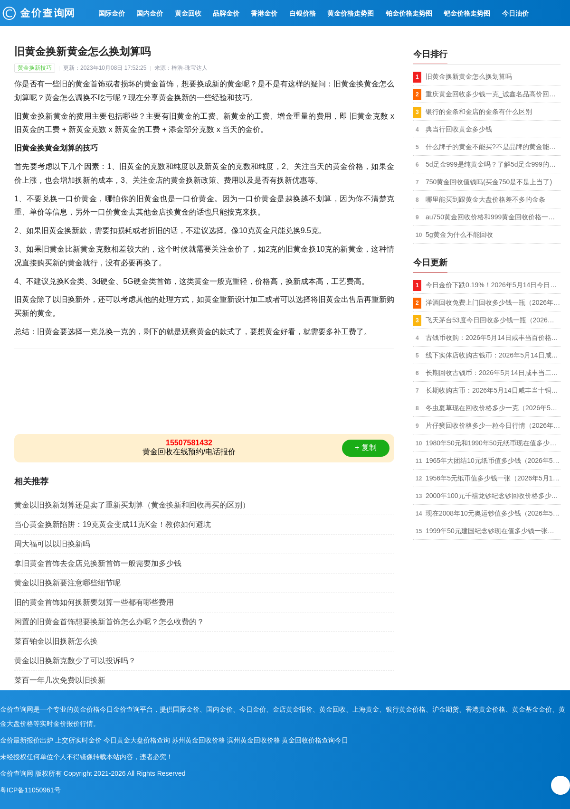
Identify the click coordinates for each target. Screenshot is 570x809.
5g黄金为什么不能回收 (459, 234)
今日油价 (515, 13)
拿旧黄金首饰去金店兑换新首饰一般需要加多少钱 (97, 563)
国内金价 (149, 13)
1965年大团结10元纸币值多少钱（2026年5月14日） (493, 460)
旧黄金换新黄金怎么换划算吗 (469, 76)
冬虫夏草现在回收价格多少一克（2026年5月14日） (493, 408)
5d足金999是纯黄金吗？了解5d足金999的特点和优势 (493, 164)
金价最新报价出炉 (26, 740)
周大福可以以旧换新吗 (52, 544)
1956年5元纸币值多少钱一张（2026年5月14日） (493, 478)
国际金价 (111, 13)
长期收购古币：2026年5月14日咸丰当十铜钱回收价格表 (493, 390)
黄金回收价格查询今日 (315, 740)
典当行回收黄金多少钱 (459, 129)
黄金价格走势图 (350, 13)
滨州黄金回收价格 (253, 740)
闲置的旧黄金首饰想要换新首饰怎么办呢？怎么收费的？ (109, 622)
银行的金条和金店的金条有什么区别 (479, 111)
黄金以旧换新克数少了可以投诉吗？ (75, 661)
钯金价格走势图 (467, 13)
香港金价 (264, 13)
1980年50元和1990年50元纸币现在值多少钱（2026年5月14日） (493, 443)
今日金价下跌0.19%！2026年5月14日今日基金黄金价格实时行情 (493, 285)
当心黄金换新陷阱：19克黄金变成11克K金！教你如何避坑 (112, 524)
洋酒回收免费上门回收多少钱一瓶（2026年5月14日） (493, 302)
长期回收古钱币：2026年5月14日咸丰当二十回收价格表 (493, 372)
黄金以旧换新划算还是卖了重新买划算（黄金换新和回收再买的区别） (132, 505)
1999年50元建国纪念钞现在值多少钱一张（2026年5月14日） (493, 531)
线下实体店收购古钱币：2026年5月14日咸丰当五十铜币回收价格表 (493, 355)
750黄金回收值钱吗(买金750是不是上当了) (489, 182)
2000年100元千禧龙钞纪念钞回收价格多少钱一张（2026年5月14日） (493, 495)
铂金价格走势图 (409, 13)
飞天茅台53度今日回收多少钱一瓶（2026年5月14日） (493, 320)
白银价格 (302, 13)
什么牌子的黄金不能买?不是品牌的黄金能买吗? (493, 147)
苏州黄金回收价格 (198, 740)
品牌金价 (226, 13)
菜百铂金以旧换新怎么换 (56, 641)
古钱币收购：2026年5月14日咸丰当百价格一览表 (493, 337)
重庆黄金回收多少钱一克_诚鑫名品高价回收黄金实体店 (493, 94)
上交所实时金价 (78, 740)
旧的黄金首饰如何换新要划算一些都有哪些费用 (94, 602)
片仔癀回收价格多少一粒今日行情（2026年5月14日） (493, 425)
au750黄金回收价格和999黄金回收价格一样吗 (493, 217)
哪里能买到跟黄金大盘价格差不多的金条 (485, 199)
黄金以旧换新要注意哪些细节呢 (67, 583)
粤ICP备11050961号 (30, 790)
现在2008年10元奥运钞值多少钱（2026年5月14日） (493, 513)
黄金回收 (188, 13)
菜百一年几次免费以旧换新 (59, 680)
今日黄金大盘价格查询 (137, 740)
